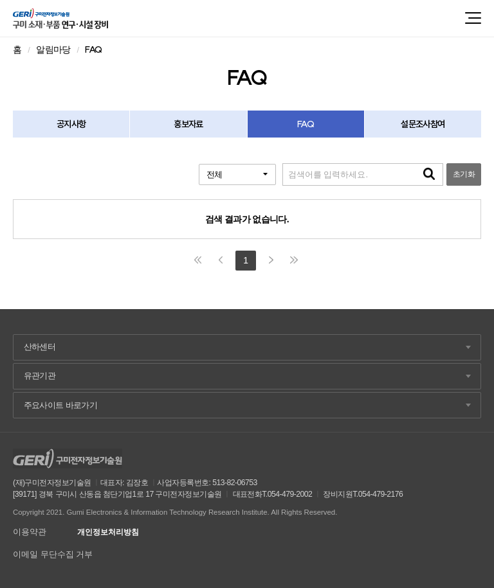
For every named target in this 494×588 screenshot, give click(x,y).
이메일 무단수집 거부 (53, 554)
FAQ (305, 124)
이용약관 (29, 532)
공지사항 (71, 124)
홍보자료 (188, 124)
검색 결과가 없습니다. (247, 219)
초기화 (464, 174)
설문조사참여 (422, 124)
